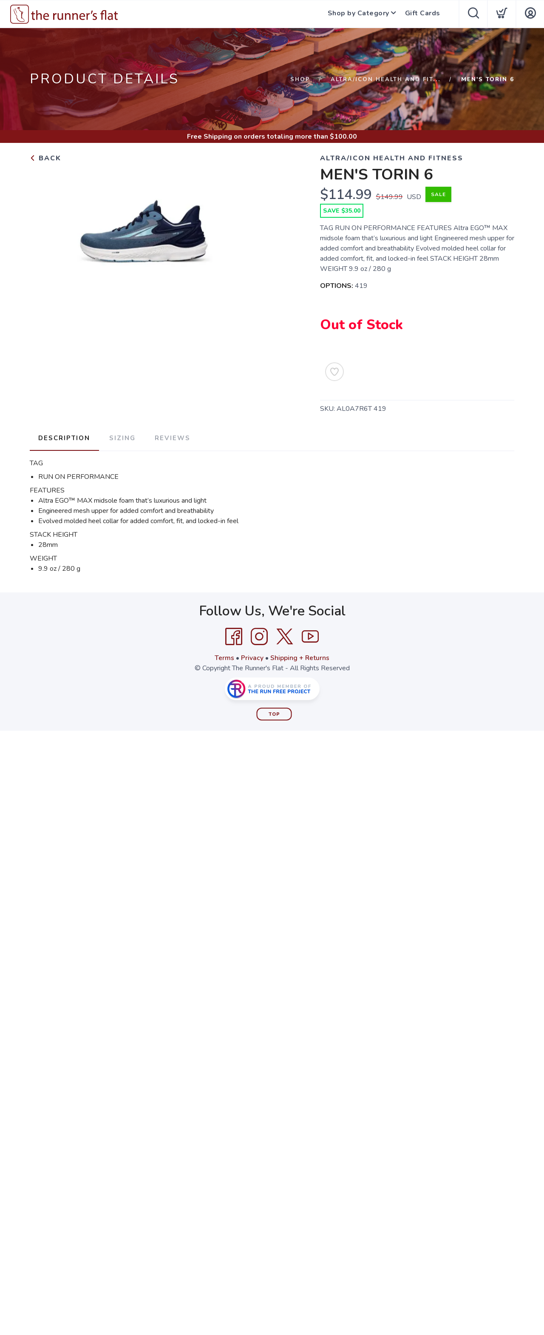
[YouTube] (310, 636)
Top (274, 713)
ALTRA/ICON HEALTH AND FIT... (386, 79)
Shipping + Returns (300, 657)
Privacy (252, 657)
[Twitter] (285, 636)
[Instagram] (259, 636)
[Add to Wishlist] (334, 371)
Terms (224, 657)
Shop (300, 79)
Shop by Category (357, 14)
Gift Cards (423, 14)
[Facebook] (233, 636)
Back (45, 158)
